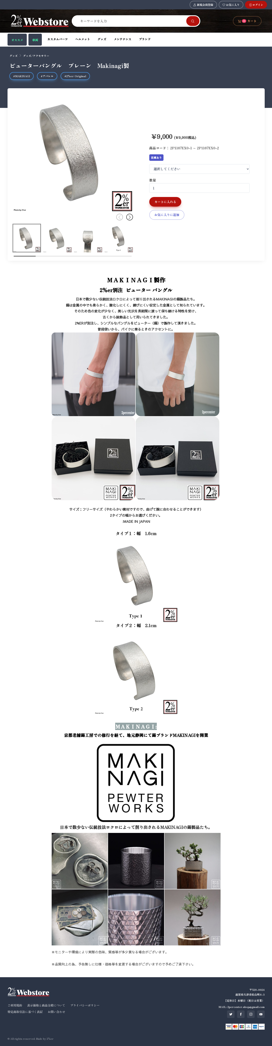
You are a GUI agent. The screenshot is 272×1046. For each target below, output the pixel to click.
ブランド (145, 39)
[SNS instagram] (251, 1014)
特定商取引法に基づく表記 (25, 1012)
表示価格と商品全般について (46, 1005)
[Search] (131, 21)
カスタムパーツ (57, 39)
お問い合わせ (56, 1012)
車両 (35, 40)
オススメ (17, 40)
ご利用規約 (15, 1005)
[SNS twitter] (231, 1014)
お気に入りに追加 (166, 214)
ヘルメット (82, 39)
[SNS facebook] (241, 1014)
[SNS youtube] (261, 1014)
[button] (129, 217)
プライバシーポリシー (85, 1005)
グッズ (101, 39)
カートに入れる (165, 201)
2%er (50, 1038)
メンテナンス (122, 39)
